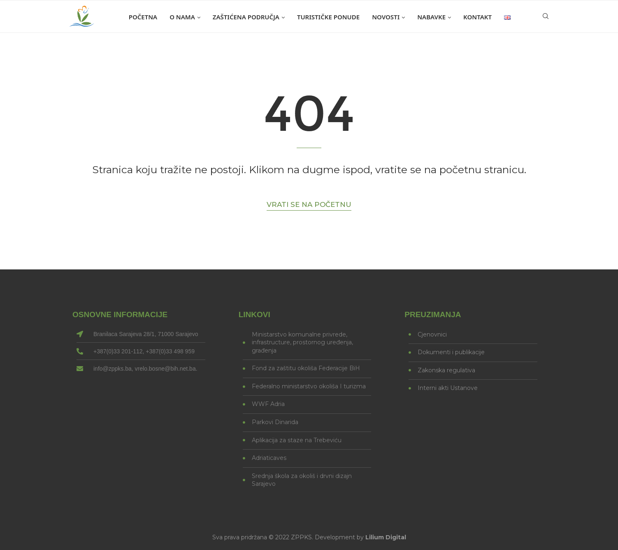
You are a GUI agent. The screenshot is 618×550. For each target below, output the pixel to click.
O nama (182, 17)
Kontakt (477, 17)
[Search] (545, 16)
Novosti (386, 17)
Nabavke (431, 17)
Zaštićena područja (246, 17)
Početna (143, 17)
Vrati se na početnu (309, 204)
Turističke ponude (328, 17)
